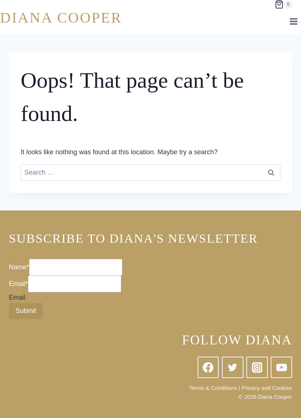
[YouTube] (281, 367)
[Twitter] (232, 367)
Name (19, 267)
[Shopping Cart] (283, 4)
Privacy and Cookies (267, 388)
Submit (26, 310)
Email (18, 283)
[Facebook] (208, 367)
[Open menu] (293, 21)
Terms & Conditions (213, 388)
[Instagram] (257, 367)
